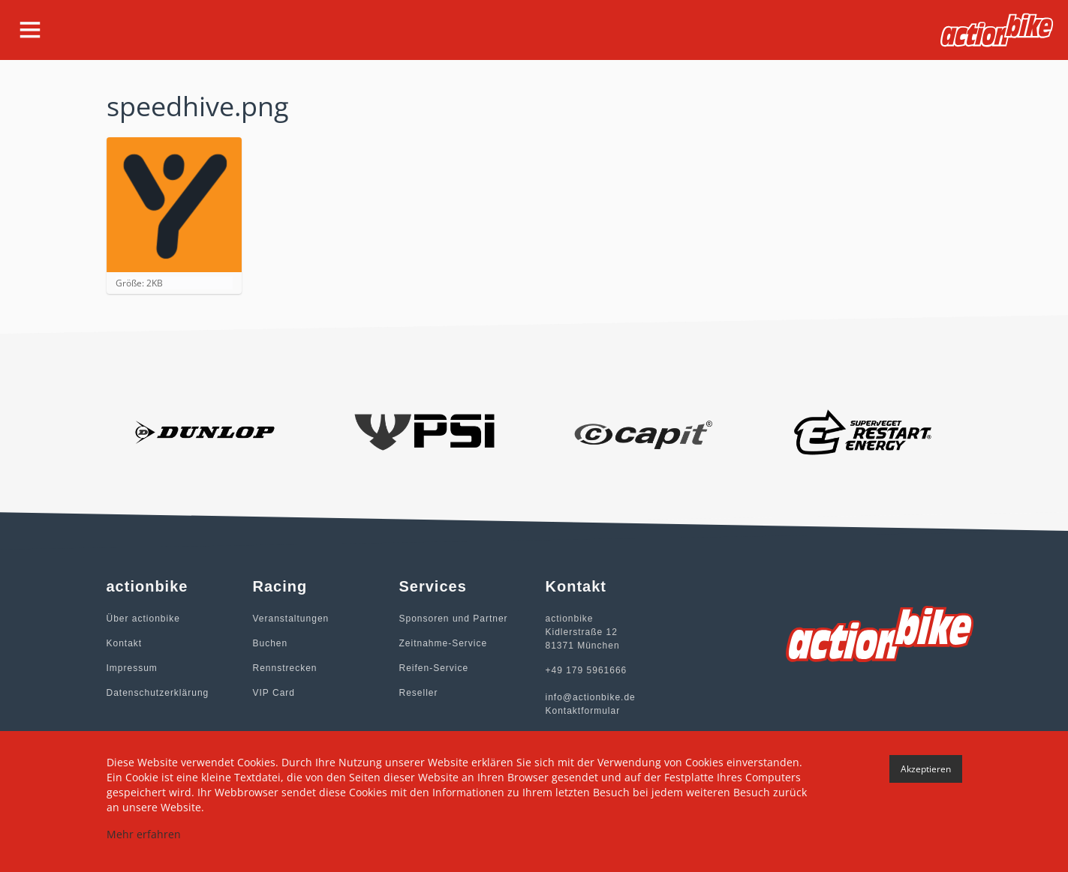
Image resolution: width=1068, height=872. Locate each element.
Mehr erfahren (144, 834)
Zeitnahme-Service (443, 643)
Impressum (132, 668)
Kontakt (125, 643)
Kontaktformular (583, 711)
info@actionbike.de (591, 697)
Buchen (270, 643)
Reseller (418, 693)
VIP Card (274, 693)
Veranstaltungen (291, 618)
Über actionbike (143, 618)
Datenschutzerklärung (158, 693)
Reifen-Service (434, 668)
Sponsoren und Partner (453, 618)
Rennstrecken (285, 668)
